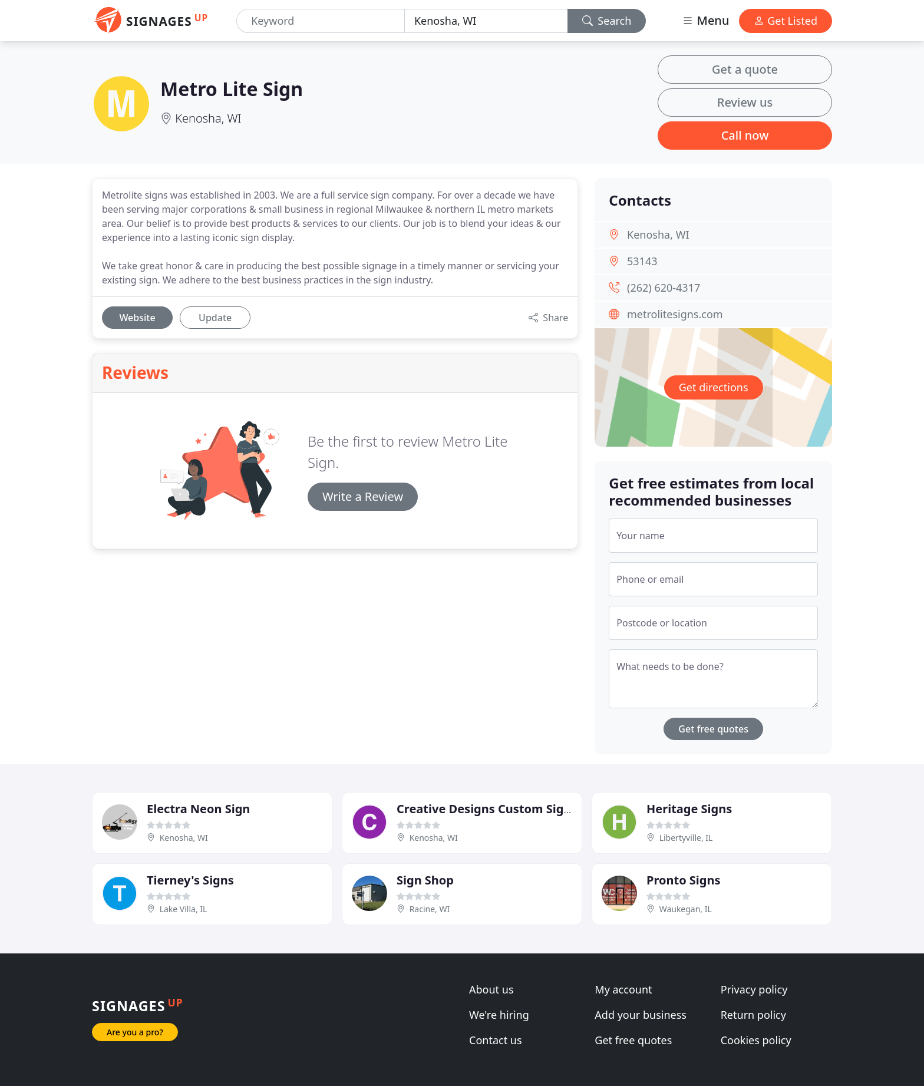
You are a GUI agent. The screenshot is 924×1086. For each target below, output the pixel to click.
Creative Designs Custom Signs (487, 809)
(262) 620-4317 (663, 287)
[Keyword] (320, 21)
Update (215, 317)
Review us (745, 102)
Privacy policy (754, 989)
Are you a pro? (135, 1032)
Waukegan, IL (685, 909)
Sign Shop (425, 880)
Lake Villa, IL (183, 909)
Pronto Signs (683, 880)
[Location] (486, 21)
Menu (705, 20)
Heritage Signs (689, 809)
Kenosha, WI (208, 118)
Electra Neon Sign (198, 809)
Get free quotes (713, 728)
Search (607, 21)
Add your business (641, 1015)
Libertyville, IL (686, 837)
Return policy (753, 1015)
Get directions (713, 387)
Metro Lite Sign (231, 88)
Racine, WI (430, 909)
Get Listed (785, 21)
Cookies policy (756, 1040)
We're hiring (499, 1015)
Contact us (495, 1040)
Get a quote (745, 69)
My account (623, 989)
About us (491, 989)
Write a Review (362, 496)
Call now (745, 135)
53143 (642, 261)
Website (137, 317)
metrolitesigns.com (675, 314)
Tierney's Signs (190, 880)
